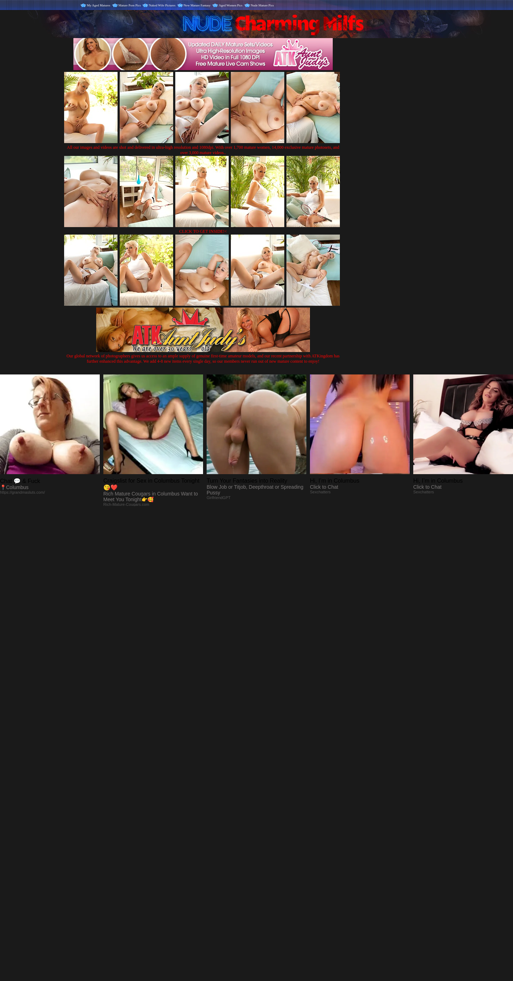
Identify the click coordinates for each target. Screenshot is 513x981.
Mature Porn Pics (130, 5)
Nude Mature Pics (262, 5)
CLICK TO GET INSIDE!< (203, 231)
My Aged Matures (98, 5)
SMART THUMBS (269, 832)
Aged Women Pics (231, 5)
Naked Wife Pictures (162, 5)
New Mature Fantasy (197, 5)
